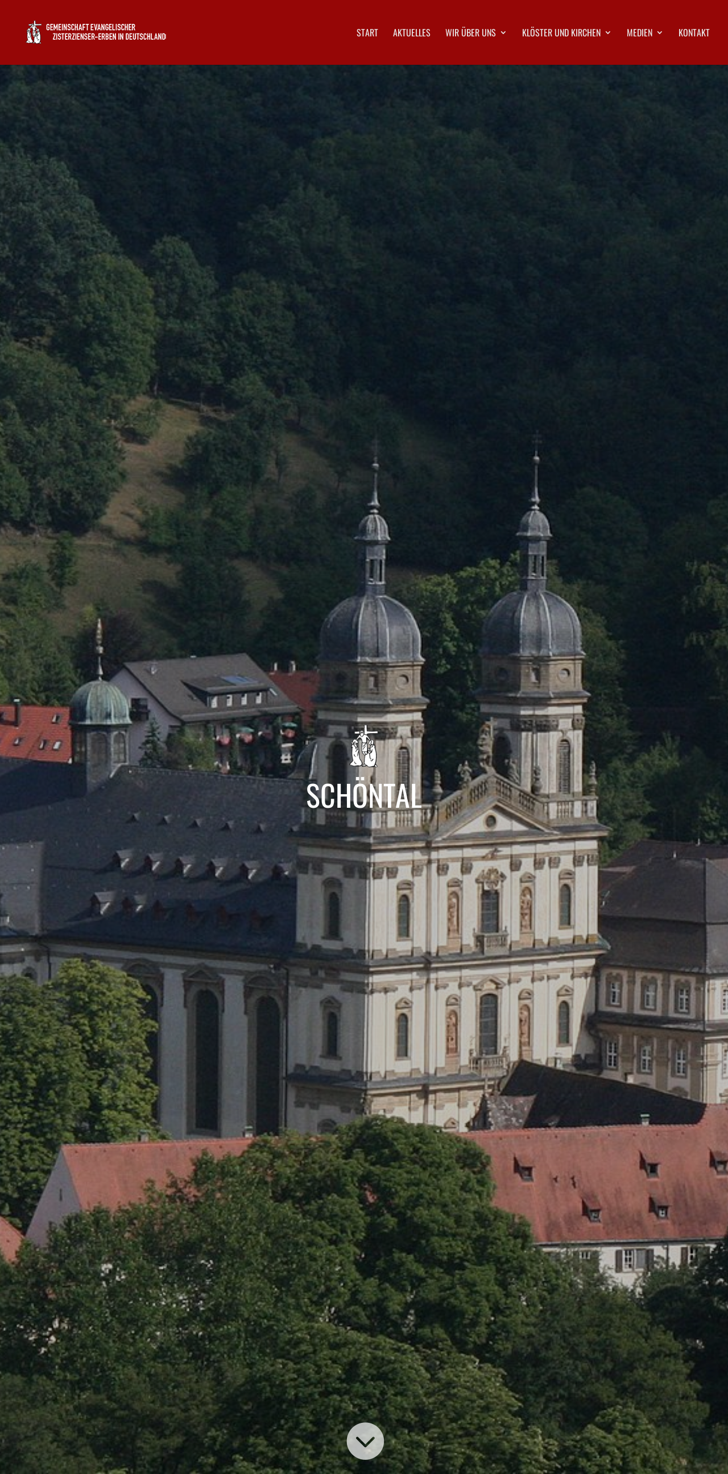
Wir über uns (470, 33)
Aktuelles (412, 33)
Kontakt (694, 33)
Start (367, 33)
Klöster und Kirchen (561, 33)
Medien (639, 33)
